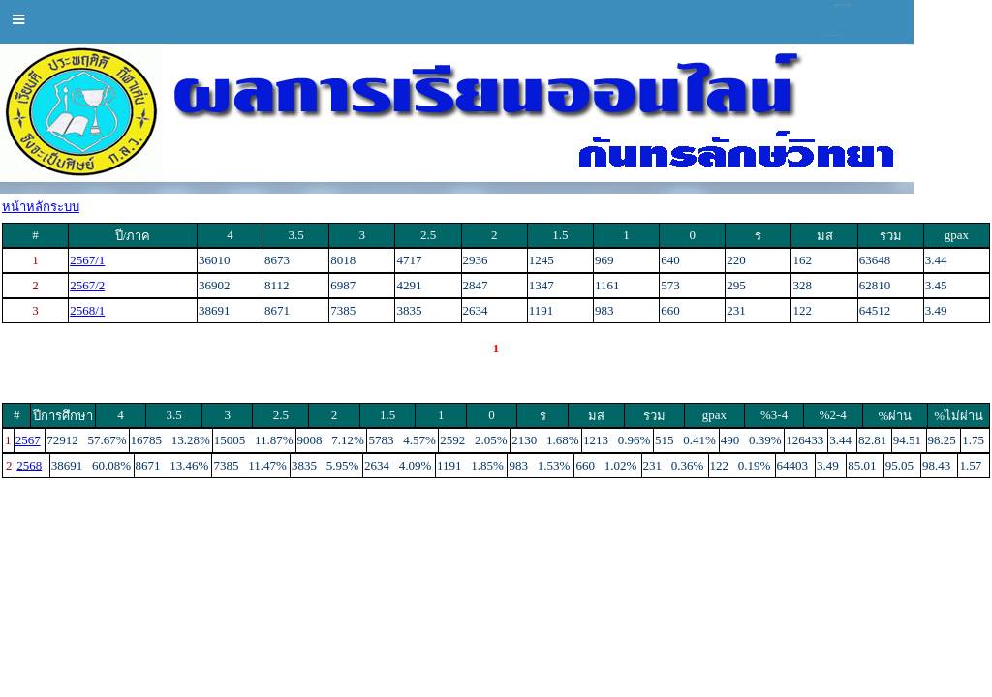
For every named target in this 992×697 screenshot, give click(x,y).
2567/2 (87, 285)
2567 (28, 440)
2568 (29, 465)
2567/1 (87, 260)
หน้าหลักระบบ (40, 206)
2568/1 (87, 310)
